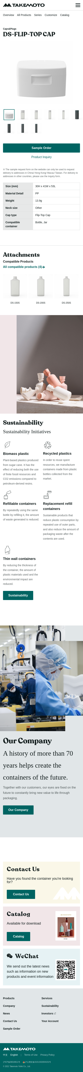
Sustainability (18, 595)
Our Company (18, 810)
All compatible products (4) (22, 266)
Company (9, 1005)
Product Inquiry (41, 157)
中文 (5, 1055)
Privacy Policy (47, 1055)
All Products (24, 15)
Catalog (64, 15)
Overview (8, 15)
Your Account (50, 1021)
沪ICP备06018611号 (11, 1062)
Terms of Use (31, 1055)
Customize (51, 15)
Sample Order (41, 148)
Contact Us (21, 894)
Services (47, 998)
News (6, 1013)
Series (38, 15)
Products (9, 998)
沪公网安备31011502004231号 (38, 1062)
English (14, 1055)
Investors (47, 1013)
